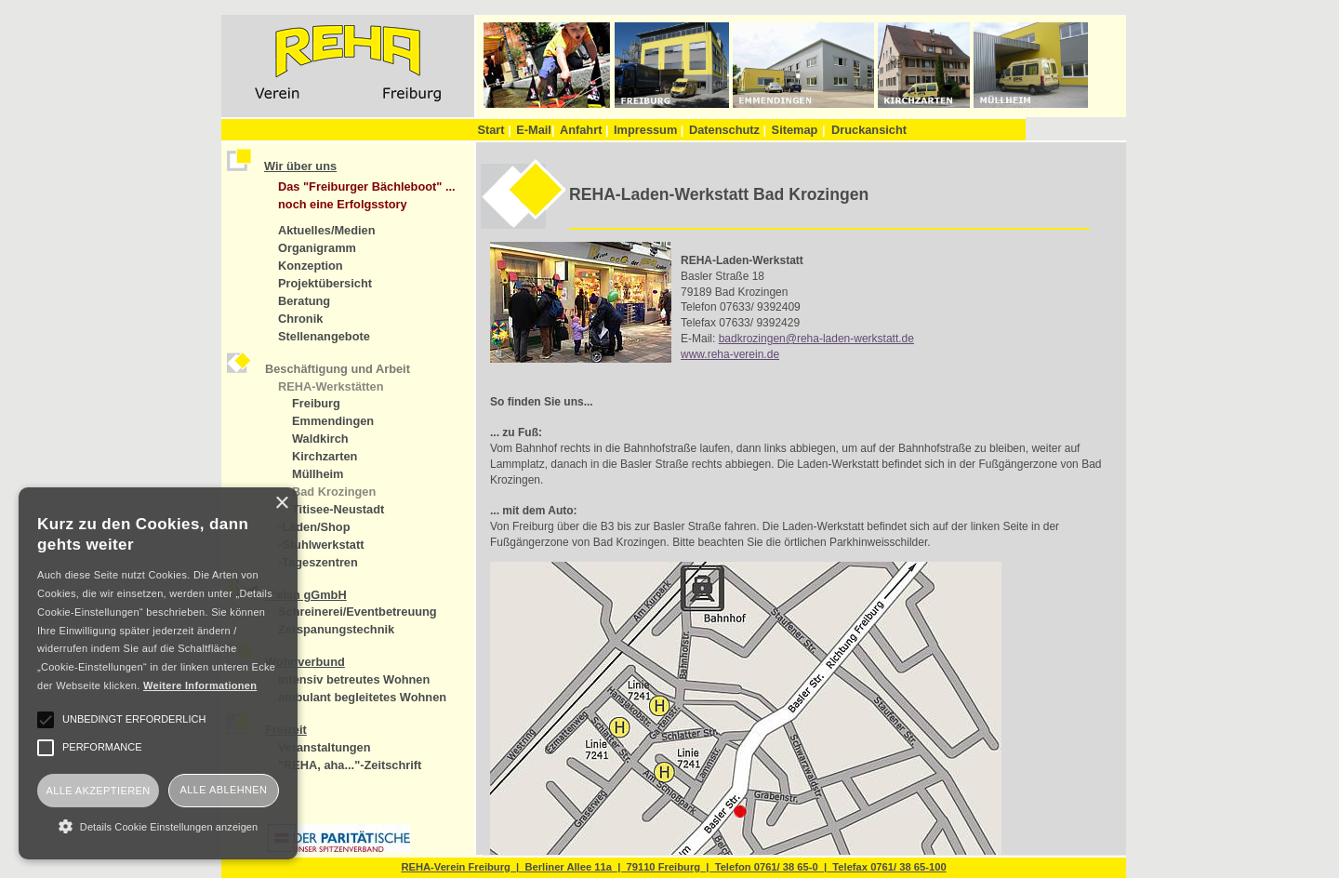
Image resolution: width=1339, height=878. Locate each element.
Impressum (648, 130)
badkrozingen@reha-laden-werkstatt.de (816, 338)
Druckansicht (869, 130)
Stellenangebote (324, 336)
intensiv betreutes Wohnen (354, 679)
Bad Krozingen (334, 492)
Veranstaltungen (324, 747)
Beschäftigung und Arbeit (337, 369)
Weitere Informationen (200, 685)
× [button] (281, 504)
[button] (158, 826)
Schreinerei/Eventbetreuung (357, 612)
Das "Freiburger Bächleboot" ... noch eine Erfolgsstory (367, 195)
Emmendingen (333, 421)
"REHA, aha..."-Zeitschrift (349, 765)
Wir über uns (300, 166)
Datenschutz (727, 130)
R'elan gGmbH (306, 595)
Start (493, 130)
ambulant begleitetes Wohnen (362, 697)
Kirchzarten (324, 456)
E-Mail (535, 130)
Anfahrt (584, 130)
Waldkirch (320, 439)
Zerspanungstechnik (336, 629)
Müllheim (317, 474)
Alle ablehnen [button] (224, 789)
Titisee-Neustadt (338, 509)
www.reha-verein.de (730, 354)
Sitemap (795, 130)
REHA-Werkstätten (331, 386)
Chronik (300, 319)
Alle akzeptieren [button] (98, 790)
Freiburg (316, 403)
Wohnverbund (305, 662)
